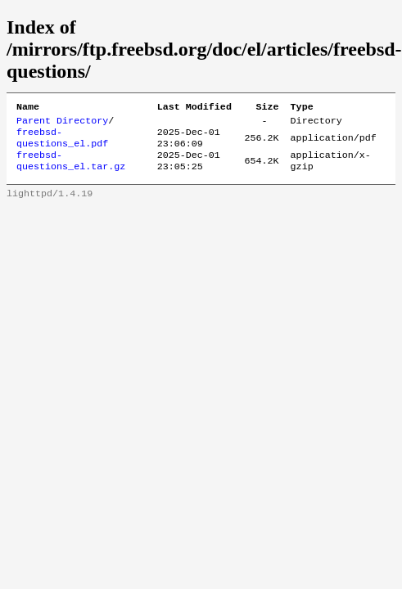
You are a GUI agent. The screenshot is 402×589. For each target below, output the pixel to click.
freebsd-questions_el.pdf (62, 143)
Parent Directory (62, 123)
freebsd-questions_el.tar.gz (70, 169)
